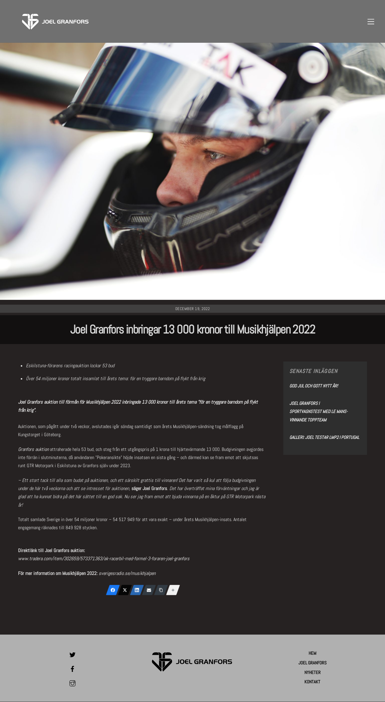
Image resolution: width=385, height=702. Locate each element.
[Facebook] (113, 590)
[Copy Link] (161, 590)
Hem (312, 653)
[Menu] (371, 21)
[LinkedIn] (137, 590)
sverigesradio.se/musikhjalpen (127, 573)
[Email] (149, 590)
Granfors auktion (33, 449)
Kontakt (312, 682)
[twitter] (72, 654)
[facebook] (72, 668)
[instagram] (72, 682)
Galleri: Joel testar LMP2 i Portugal (324, 437)
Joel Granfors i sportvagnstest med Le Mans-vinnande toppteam (318, 412)
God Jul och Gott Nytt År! (313, 386)
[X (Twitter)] (125, 590)
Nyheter (312, 672)
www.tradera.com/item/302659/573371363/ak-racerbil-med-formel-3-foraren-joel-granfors (103, 559)
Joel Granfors (312, 663)
